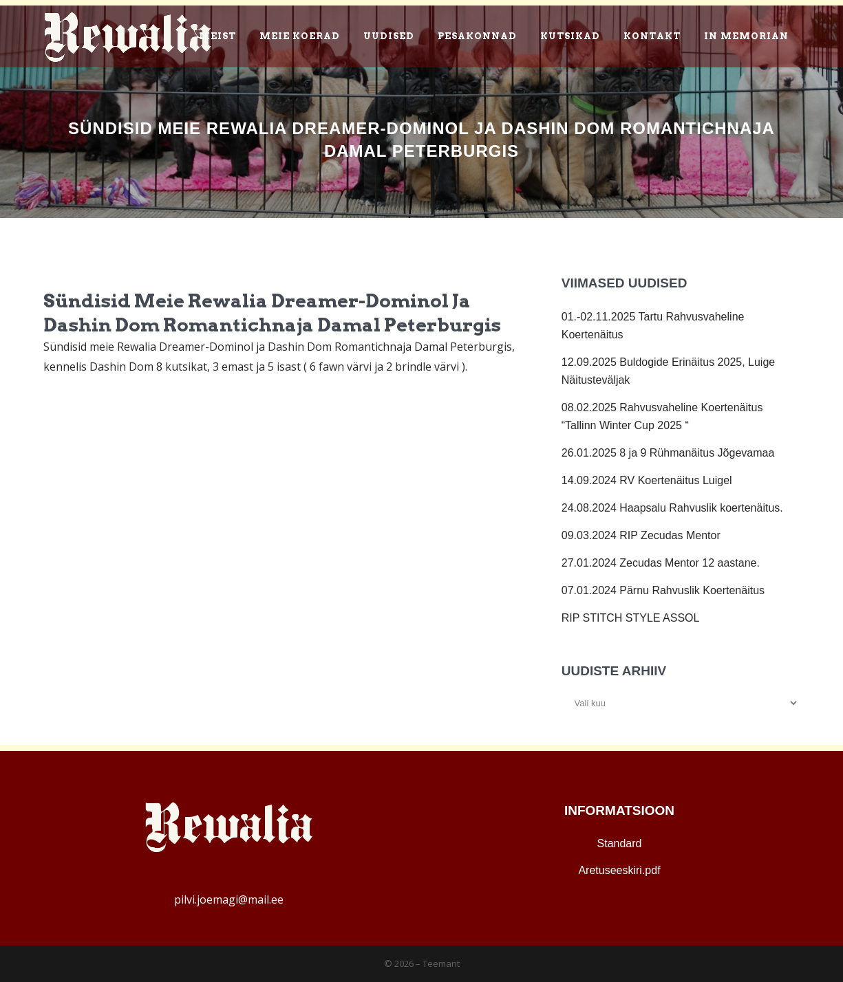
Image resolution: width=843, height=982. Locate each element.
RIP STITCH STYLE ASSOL (631, 618)
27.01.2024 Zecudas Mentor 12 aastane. (661, 563)
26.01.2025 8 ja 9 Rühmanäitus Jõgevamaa (668, 453)
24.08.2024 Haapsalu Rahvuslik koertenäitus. (672, 508)
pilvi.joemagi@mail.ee (229, 899)
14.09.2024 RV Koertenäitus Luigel (647, 480)
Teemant (441, 963)
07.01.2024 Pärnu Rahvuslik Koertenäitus (663, 590)
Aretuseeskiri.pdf (619, 870)
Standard (619, 843)
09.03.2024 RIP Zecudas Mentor (641, 535)
